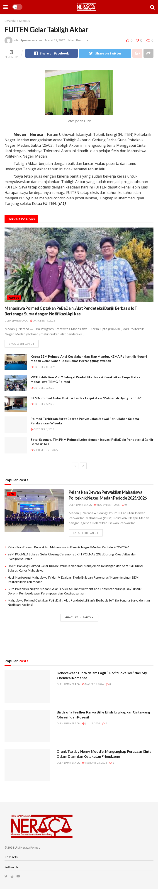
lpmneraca (29, 40)
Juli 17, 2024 (91, 723)
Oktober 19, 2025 (42, 320)
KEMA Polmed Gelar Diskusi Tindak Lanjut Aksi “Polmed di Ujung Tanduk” (86, 398)
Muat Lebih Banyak (79, 617)
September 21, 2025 (44, 450)
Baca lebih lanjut (21, 343)
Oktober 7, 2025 (42, 387)
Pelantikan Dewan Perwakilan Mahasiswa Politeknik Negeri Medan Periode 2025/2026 (68, 547)
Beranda (10, 21)
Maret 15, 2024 (93, 684)
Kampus (24, 21)
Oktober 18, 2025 (43, 367)
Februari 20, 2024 (94, 762)
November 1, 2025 (106, 504)
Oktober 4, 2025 (42, 404)
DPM (11, 493)
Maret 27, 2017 (55, 40)
